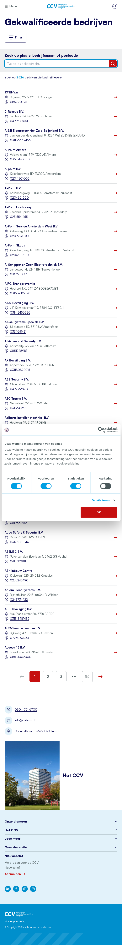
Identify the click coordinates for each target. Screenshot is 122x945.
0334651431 (18, 331)
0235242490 (19, 580)
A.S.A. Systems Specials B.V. (25, 322)
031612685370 (20, 293)
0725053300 (19, 638)
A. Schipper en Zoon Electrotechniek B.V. (34, 264)
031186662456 (20, 140)
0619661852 (18, 523)
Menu (11, 6)
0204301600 (19, 197)
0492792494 (19, 389)
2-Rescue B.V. (14, 111)
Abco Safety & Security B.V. (24, 532)
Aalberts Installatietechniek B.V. (27, 418)
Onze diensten (61, 821)
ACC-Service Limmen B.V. (23, 628)
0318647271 (18, 408)
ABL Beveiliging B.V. (18, 609)
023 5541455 (19, 217)
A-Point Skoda (15, 245)
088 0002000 (20, 657)
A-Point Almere (15, 150)
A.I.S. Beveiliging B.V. (19, 303)
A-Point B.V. (13, 188)
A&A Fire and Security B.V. (23, 341)
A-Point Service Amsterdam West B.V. (31, 226)
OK (99, 512)
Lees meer (61, 838)
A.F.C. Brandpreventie (20, 284)
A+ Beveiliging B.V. (18, 360)
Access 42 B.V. (15, 647)
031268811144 (19, 542)
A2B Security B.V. (17, 379)
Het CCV (61, 830)
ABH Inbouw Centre (18, 571)
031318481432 (19, 618)
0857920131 (18, 102)
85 (87, 676)
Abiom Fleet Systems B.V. (23, 590)
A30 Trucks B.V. (16, 398)
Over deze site (61, 847)
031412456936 (20, 312)
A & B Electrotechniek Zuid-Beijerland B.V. (34, 130)
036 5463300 (20, 159)
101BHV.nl (12, 92)
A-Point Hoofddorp (18, 207)
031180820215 (20, 370)
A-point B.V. (13, 169)
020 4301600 (19, 178)
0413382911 (18, 561)
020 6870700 (20, 236)
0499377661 (19, 121)
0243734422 (19, 599)
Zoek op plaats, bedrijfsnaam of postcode (41, 55)
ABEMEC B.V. (14, 552)
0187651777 (18, 274)
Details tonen (101, 500)
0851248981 (18, 351)
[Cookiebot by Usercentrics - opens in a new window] (101, 430)
